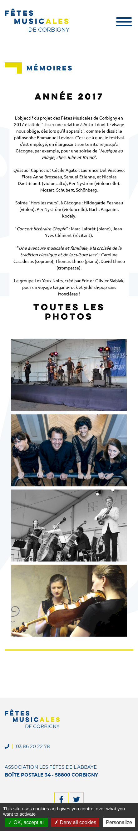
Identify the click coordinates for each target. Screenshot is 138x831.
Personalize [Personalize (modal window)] (119, 822)
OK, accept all (26, 822)
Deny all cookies (75, 822)
